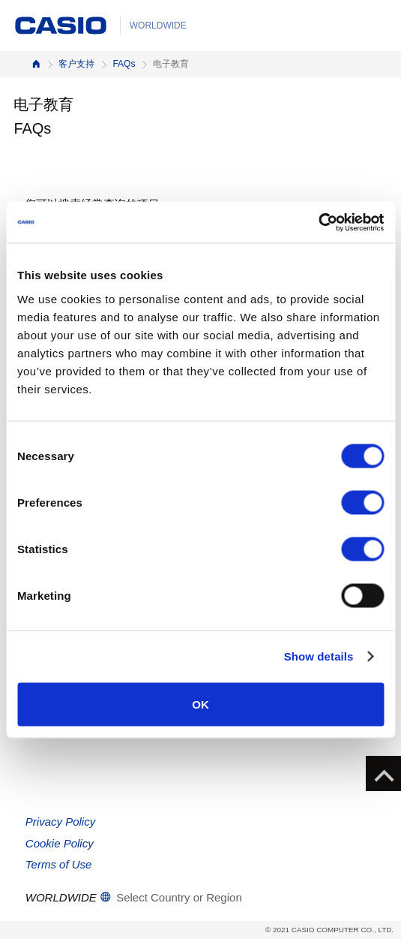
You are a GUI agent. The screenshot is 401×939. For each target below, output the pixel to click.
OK (200, 703)
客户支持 (76, 64)
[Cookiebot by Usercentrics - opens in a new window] (318, 222)
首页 (35, 64)
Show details (319, 656)
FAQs (123, 64)
